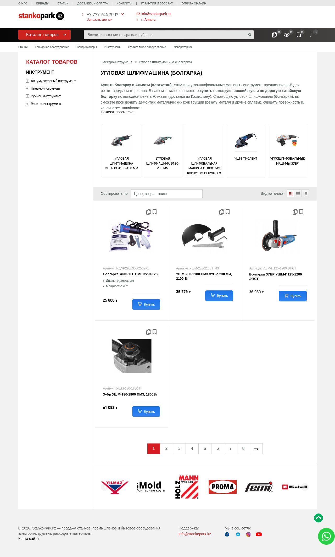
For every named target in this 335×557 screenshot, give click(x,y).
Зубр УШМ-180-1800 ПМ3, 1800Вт (130, 394)
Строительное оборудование (147, 47)
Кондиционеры (87, 47)
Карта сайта (28, 539)
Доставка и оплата (92, 3)
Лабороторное (183, 47)
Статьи (63, 3)
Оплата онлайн (194, 3)
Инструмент (112, 47)
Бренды (42, 3)
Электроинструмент (46, 103)
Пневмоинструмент (45, 88)
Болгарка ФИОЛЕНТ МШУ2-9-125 (130, 274)
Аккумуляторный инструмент (53, 81)
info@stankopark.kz (156, 14)
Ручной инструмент (46, 96)
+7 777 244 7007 (102, 14)
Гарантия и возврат (156, 3)
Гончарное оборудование (52, 47)
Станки (22, 47)
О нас (22, 3)
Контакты (124, 3)
